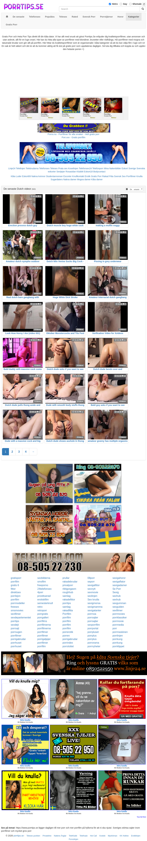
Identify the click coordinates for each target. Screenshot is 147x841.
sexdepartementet (21, 617)
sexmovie (93, 592)
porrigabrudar (18, 639)
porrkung (117, 639)
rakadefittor (68, 599)
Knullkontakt (78, 176)
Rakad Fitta (108, 176)
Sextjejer (60, 171)
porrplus (92, 635)
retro (40, 606)
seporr (91, 581)
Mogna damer (84, 179)
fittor (13, 589)
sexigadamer (119, 585)
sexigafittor (94, 585)
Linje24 (11, 168)
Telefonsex (44, 168)
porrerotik (67, 632)
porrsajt (15, 628)
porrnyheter (94, 646)
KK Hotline (124, 836)
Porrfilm (66, 614)
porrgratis (42, 614)
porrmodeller (18, 603)
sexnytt (92, 589)
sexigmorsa (94, 603)
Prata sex (62, 168)
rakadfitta (67, 610)
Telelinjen (20, 168)
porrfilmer (42, 632)
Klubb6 (80, 171)
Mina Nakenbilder (112, 168)
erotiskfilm (43, 599)
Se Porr (116, 589)
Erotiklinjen (135, 836)
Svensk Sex (120, 176)
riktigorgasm (69, 589)
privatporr (67, 585)
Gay (125, 4)
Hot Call (93, 836)
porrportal (93, 628)
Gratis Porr (96, 176)
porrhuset (16, 642)
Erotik (87, 176)
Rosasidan (71, 171)
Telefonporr (97, 168)
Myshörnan (112, 836)
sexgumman (119, 603)
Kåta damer (97, 179)
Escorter (67, 176)
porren (66, 635)
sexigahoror (119, 578)
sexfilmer (117, 610)
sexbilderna (43, 578)
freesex (15, 606)
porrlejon (16, 596)
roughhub (67, 592)
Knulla (139, 176)
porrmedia (118, 624)
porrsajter (93, 617)
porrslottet (68, 646)
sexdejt (15, 624)
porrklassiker (119, 617)
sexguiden (118, 606)
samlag (66, 596)
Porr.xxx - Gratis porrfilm (73, 137)
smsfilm (41, 581)
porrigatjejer (44, 639)
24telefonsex (44, 589)
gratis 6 (15, 585)
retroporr (42, 610)
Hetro (115, 4)
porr (114, 628)
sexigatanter (94, 610)
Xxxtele (102, 836)
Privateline (47, 836)
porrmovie (118, 621)
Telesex (54, 168)
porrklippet (118, 646)
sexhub (116, 596)
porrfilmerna (44, 624)
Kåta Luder (16, 176)
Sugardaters (57, 179)
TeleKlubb (73, 836)
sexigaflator (118, 581)
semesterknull (45, 603)
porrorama (93, 642)
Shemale (137, 4)
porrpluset (93, 632)
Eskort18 (88, 171)
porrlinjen (117, 635)
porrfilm (15, 581)
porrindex (67, 642)
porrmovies (118, 614)
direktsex (16, 592)
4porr (40, 592)
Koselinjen (73, 168)
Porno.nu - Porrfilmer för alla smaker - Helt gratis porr (73, 134)
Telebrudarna (32, 168)
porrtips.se (18, 835)
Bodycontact (99, 171)
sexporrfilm (94, 624)
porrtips (66, 603)
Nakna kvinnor (38, 176)
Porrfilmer (131, 176)
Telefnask (84, 836)
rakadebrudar (69, 581)
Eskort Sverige (129, 168)
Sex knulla (93, 599)
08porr (91, 578)
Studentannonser (54, 176)
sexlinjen (92, 596)
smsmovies (17, 610)
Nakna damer (69, 179)
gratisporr (16, 578)
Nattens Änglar (60, 836)
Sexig (115, 592)
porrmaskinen (120, 632)
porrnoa (92, 614)
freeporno (42, 585)
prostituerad (44, 596)
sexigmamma (95, 606)
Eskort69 (26, 176)
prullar (65, 578)
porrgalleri (42, 617)
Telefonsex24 (85, 168)
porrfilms (42, 621)
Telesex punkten (33, 836)
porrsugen (16, 632)
